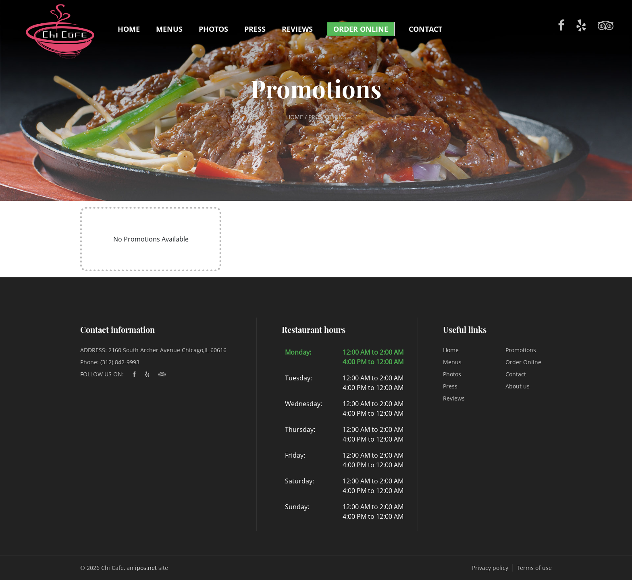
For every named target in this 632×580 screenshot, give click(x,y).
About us (517, 386)
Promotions (520, 350)
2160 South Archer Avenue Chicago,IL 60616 (167, 350)
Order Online (360, 29)
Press (255, 29)
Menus (169, 29)
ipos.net (146, 568)
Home (129, 29)
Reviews (297, 29)
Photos (213, 29)
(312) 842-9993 (119, 362)
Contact (425, 29)
